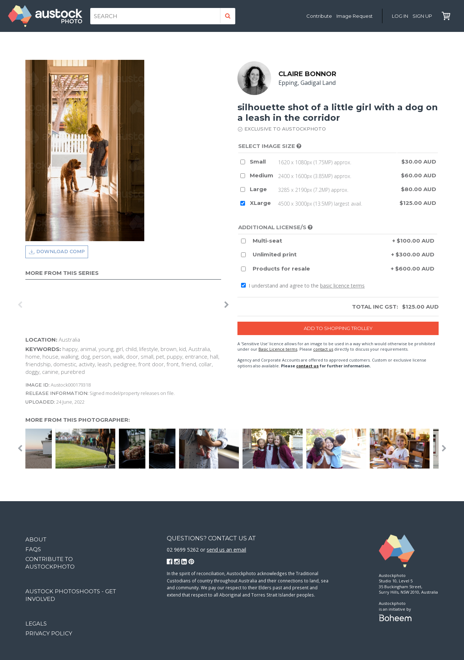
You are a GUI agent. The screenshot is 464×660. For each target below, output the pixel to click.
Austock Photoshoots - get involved (70, 595)
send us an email (226, 549)
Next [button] (226, 305)
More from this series (62, 272)
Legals (36, 623)
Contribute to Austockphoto (50, 563)
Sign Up (422, 16)
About (35, 539)
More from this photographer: (77, 419)
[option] (27, 305)
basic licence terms (342, 285)
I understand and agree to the (303, 285)
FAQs (33, 549)
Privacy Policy (48, 633)
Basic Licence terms (277, 349)
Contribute (319, 16)
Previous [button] (20, 305)
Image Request (354, 16)
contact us (323, 349)
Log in (400, 16)
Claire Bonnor (307, 74)
